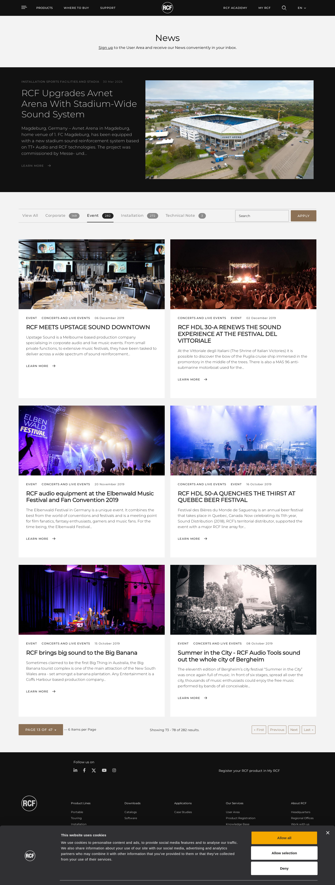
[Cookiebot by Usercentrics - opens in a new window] (30, 875)
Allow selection (284, 839)
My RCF (264, 8)
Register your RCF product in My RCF (249, 770)
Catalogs (130, 811)
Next (294, 729)
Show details (239, 876)
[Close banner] (327, 819)
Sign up (106, 47)
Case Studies (183, 811)
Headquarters (300, 811)
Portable (77, 811)
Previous (277, 729)
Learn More (32, 165)
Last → (308, 729)
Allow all (284, 824)
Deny (284, 854)
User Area (233, 811)
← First (259, 729)
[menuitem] (76, 8)
